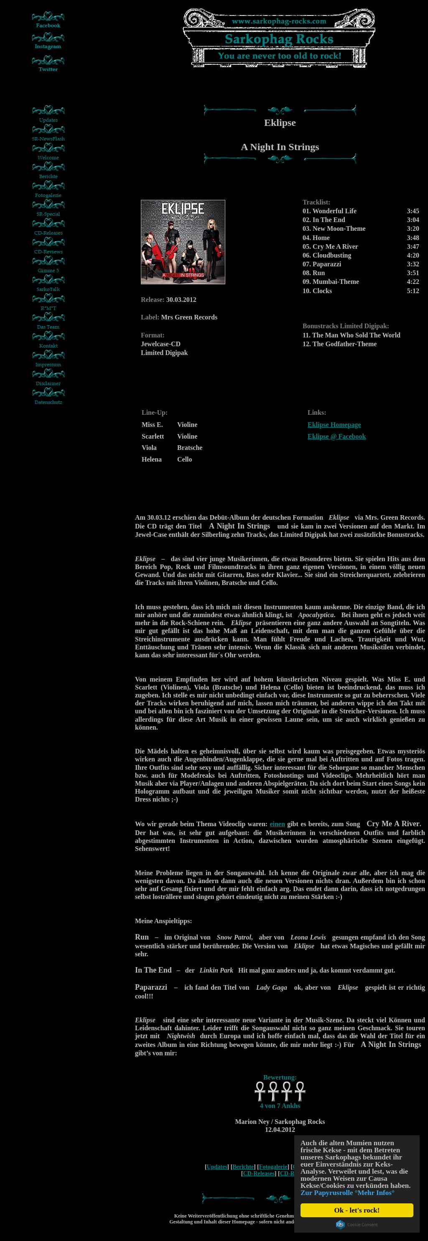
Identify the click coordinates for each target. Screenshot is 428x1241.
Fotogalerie (273, 1167)
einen (277, 823)
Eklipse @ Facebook (337, 436)
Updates (217, 1167)
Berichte (243, 1167)
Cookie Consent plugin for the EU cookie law (357, 1224)
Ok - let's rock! (357, 1210)
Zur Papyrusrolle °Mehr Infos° (348, 1193)
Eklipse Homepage (334, 424)
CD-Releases (258, 1173)
